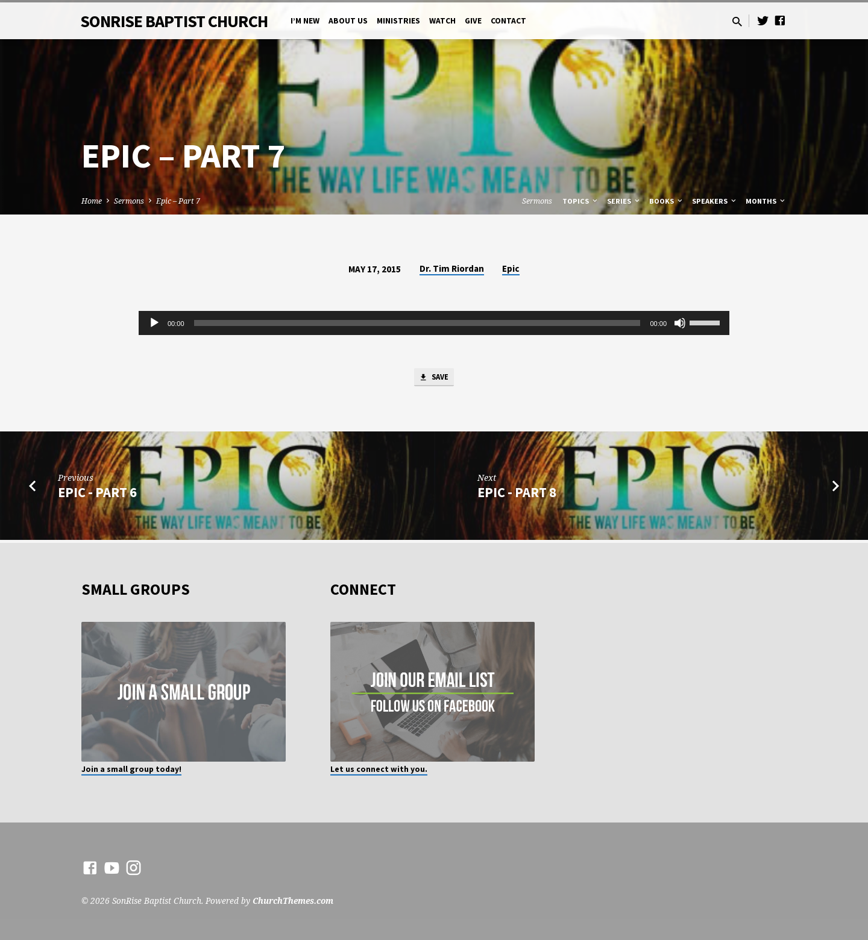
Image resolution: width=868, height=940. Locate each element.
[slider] (417, 323)
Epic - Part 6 (97, 494)
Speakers (715, 200)
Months (766, 200)
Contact (508, 21)
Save (434, 379)
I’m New (305, 21)
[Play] (154, 323)
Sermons (129, 201)
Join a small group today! (131, 769)
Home (91, 201)
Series (624, 200)
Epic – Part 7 (178, 201)
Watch (442, 21)
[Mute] (680, 323)
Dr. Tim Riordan (452, 268)
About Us (348, 21)
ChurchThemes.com (293, 900)
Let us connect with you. (378, 769)
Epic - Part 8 (516, 494)
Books (666, 200)
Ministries (398, 21)
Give (473, 21)
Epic (511, 268)
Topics (580, 200)
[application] (434, 323)
